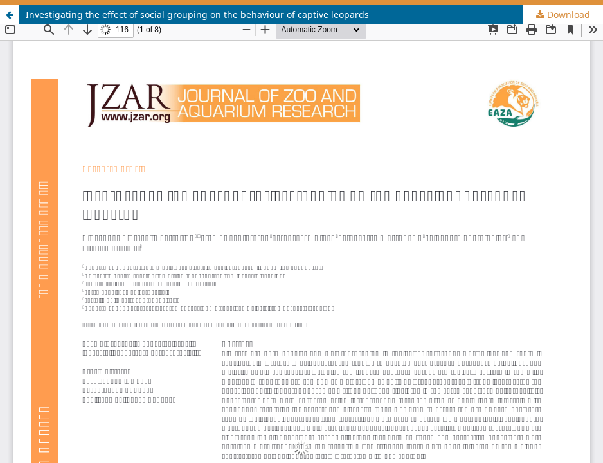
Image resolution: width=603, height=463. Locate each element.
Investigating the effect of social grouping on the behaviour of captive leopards (197, 14)
